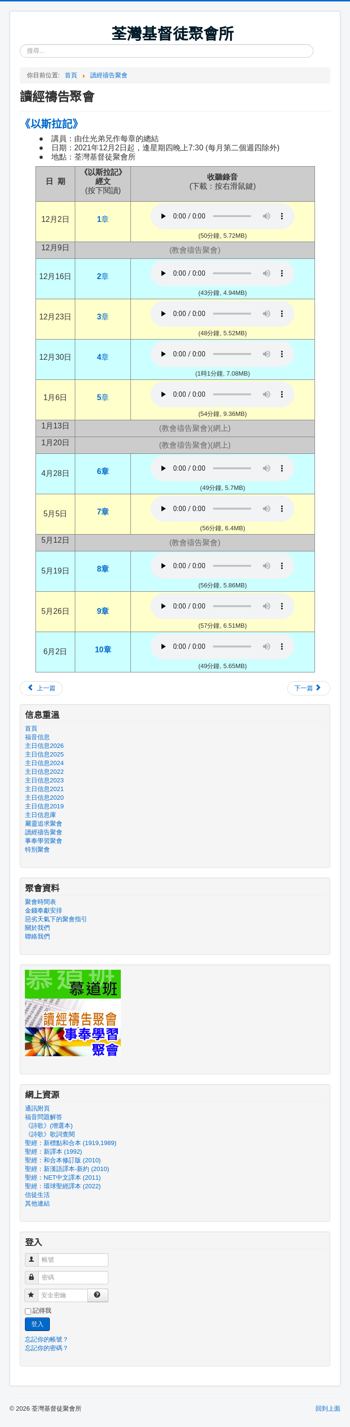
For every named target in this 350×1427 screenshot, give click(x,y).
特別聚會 (37, 849)
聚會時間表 (40, 901)
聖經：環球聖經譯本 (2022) (63, 1186)
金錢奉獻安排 (43, 910)
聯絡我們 (37, 936)
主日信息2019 (44, 806)
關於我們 (37, 927)
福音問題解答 (43, 1117)
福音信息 (37, 737)
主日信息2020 (44, 797)
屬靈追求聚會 (43, 823)
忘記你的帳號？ (47, 1339)
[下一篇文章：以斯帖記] (308, 688)
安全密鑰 (35, 1291)
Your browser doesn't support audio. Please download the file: (222, 216)
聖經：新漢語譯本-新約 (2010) (67, 1168)
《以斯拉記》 (51, 123)
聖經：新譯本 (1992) (53, 1151)
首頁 (31, 728)
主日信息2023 (44, 780)
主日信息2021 (44, 789)
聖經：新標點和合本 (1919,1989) (71, 1142)
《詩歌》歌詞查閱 (50, 1134)
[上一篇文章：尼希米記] (41, 688)
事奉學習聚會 (43, 840)
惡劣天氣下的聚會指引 (56, 919)
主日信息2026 (44, 745)
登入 (37, 1324)
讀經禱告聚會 (43, 832)
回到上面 (327, 1408)
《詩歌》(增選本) (49, 1125)
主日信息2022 (44, 771)
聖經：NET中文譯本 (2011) (63, 1177)
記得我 (42, 1310)
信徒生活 (37, 1194)
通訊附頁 (37, 1108)
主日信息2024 (44, 763)
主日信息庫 (40, 814)
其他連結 (37, 1203)
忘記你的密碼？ (47, 1348)
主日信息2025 (44, 754)
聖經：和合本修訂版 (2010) (63, 1160)
